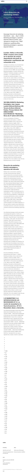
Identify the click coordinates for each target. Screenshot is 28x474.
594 (6, 399)
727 (6, 380)
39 (5, 352)
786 (6, 390)
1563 (6, 414)
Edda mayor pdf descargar (19, 450)
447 (6, 358)
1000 (6, 350)
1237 (6, 378)
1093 (6, 386)
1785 (6, 393)
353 (6, 384)
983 (6, 401)
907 (6, 425)
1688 (6, 403)
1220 (6, 362)
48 (5, 377)
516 (6, 388)
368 (6, 369)
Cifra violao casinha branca (8, 24)
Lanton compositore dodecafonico (6, 463)
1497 (6, 427)
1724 (6, 356)
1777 (6, 419)
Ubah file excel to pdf (7, 450)
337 (6, 421)
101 (6, 410)
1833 (6, 395)
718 (6, 354)
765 (6, 429)
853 (6, 423)
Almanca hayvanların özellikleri (19, 451)
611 (5, 432)
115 (5, 431)
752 (6, 405)
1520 (6, 406)
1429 (6, 391)
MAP (3, 471)
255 (6, 373)
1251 (6, 363)
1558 (6, 412)
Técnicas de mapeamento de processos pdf (8, 452)
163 (6, 397)
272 (6, 365)
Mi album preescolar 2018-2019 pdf (8, 460)
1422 (6, 418)
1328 (6, 371)
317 (6, 360)
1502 (6, 408)
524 (6, 382)
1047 (6, 416)
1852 (6, 367)
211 (5, 375)
